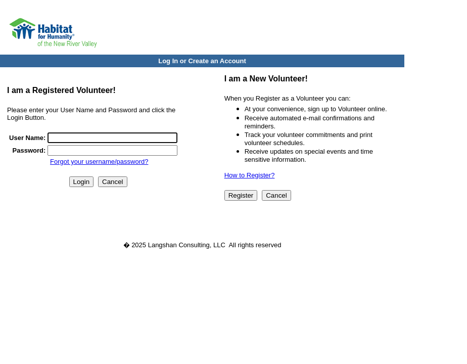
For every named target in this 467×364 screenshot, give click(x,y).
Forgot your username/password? (99, 161)
